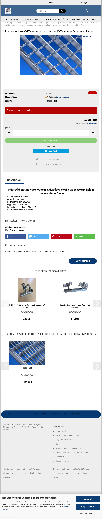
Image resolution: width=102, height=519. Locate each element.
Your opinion (83, 264)
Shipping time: (11, 100)
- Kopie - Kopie (27, 371)
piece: (7, 131)
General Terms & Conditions (67, 438)
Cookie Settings (62, 464)
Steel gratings (13, 19)
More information (87, 514)
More (94, 19)
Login (84, 3)
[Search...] (62, 11)
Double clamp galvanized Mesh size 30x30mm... (75, 309)
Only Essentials (87, 507)
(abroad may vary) (62, 100)
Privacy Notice (62, 434)
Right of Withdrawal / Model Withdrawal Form (75, 455)
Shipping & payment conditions (69, 451)
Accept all (88, 499)
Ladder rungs (31, 19)
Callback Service (63, 460)
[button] (86, 10)
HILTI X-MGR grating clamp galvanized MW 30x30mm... (27, 309)
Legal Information (63, 443)
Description (14, 183)
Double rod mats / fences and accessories (67, 19)
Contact (59, 447)
